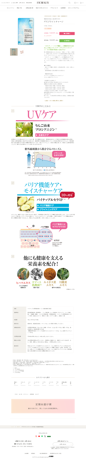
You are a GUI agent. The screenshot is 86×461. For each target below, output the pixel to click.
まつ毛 (21, 394)
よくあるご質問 (14, 2)
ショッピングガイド (5, 2)
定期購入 (67, 33)
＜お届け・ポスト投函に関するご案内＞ (53, 100)
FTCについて (54, 8)
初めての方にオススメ (42, 8)
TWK (17, 394)
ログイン (76, 2)
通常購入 (67, 40)
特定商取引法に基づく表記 (55, 453)
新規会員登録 (29, 2)
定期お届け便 (29, 8)
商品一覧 (19, 8)
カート (82, 2)
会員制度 (63, 8)
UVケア (39, 394)
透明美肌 (33, 394)
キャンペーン (10, 8)
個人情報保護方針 (43, 453)
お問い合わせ (22, 2)
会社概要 (26, 453)
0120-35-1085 (23, 444)
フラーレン (27, 394)
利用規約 (33, 453)
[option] (26, 31)
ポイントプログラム (73, 8)
